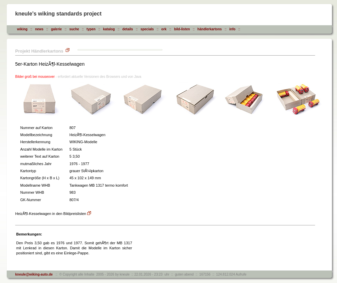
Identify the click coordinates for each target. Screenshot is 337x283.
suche (74, 29)
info (232, 29)
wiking (22, 29)
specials (147, 29)
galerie (56, 29)
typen (91, 29)
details (127, 29)
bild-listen (182, 29)
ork (164, 29)
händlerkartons (209, 29)
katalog (109, 29)
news (39, 29)
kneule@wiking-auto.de (34, 274)
